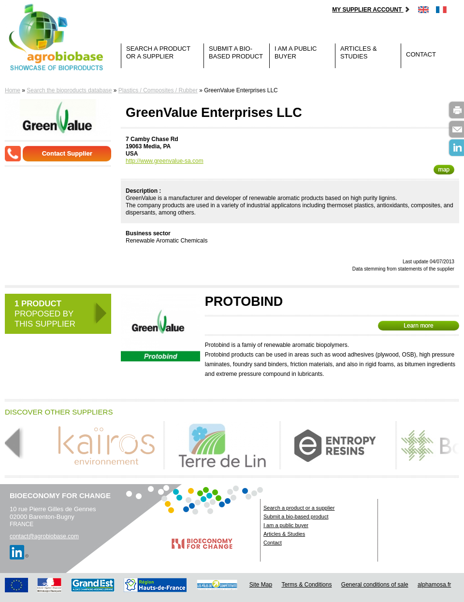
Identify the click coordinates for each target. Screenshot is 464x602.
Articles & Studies (358, 52)
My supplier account (371, 9)
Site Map (260, 584)
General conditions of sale (374, 584)
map (444, 169)
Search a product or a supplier (158, 52)
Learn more (418, 325)
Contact (421, 54)
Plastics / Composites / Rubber (158, 90)
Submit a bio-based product (236, 52)
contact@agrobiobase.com (44, 536)
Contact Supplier (67, 153)
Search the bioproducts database (69, 90)
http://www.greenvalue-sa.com (164, 161)
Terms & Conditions (306, 584)
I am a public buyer (296, 52)
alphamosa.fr (434, 584)
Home (12, 90)
